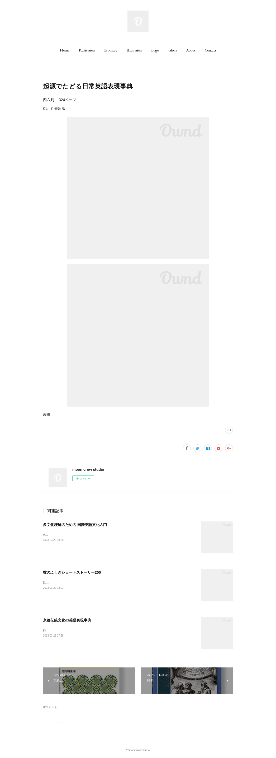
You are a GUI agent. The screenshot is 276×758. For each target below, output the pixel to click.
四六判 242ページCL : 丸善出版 (67, 582)
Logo (155, 50)
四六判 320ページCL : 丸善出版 (67, 630)
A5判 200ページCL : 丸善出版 (65, 534)
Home (64, 50)
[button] (64, 50)
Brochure (110, 50)
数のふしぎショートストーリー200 (72, 572)
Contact (210, 50)
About (190, 50)
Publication (87, 50)
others (172, 50)
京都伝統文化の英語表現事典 (67, 620)
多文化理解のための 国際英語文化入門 (75, 524)
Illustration (134, 50)
